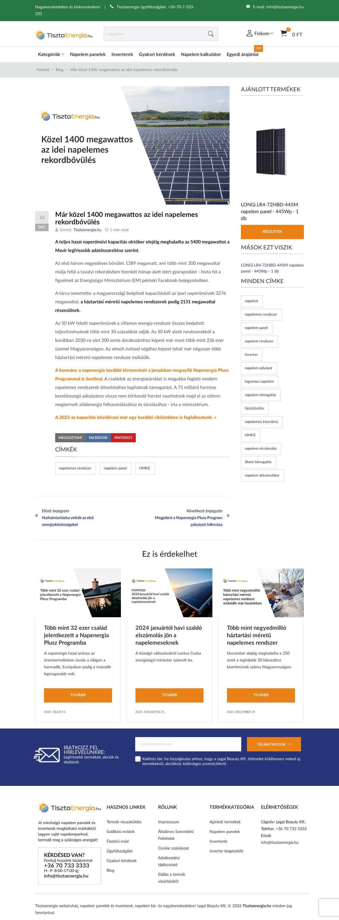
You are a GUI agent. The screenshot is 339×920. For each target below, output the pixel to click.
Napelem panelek (88, 54)
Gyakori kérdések (157, 54)
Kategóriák (51, 54)
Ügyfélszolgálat (120, 851)
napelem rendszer (259, 341)
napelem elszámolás (261, 449)
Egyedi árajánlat (243, 54)
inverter (251, 355)
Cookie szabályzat (173, 848)
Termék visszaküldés (124, 822)
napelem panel (115, 468)
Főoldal (43, 70)
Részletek (272, 232)
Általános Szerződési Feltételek (176, 835)
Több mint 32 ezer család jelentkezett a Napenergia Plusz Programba (76, 635)
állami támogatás (258, 462)
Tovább (78, 695)
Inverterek (122, 54)
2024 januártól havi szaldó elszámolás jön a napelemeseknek (168, 635)
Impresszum (168, 822)
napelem (251, 301)
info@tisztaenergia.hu (285, 7)
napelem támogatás (260, 395)
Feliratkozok (274, 744)
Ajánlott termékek (225, 822)
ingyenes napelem (259, 382)
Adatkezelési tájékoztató (169, 861)
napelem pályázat (258, 368)
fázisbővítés (254, 408)
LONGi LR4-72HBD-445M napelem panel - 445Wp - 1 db (272, 268)
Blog (59, 70)
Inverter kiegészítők (226, 851)
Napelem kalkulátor (201, 54)
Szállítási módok (121, 832)
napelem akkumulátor (262, 475)
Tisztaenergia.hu (87, 230)
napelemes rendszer (75, 468)
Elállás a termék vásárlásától (171, 878)
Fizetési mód (118, 842)
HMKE (144, 468)
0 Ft (291, 33)
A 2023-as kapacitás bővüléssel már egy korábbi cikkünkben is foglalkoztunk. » (135, 417)
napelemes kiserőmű (261, 422)
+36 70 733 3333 (66, 866)
